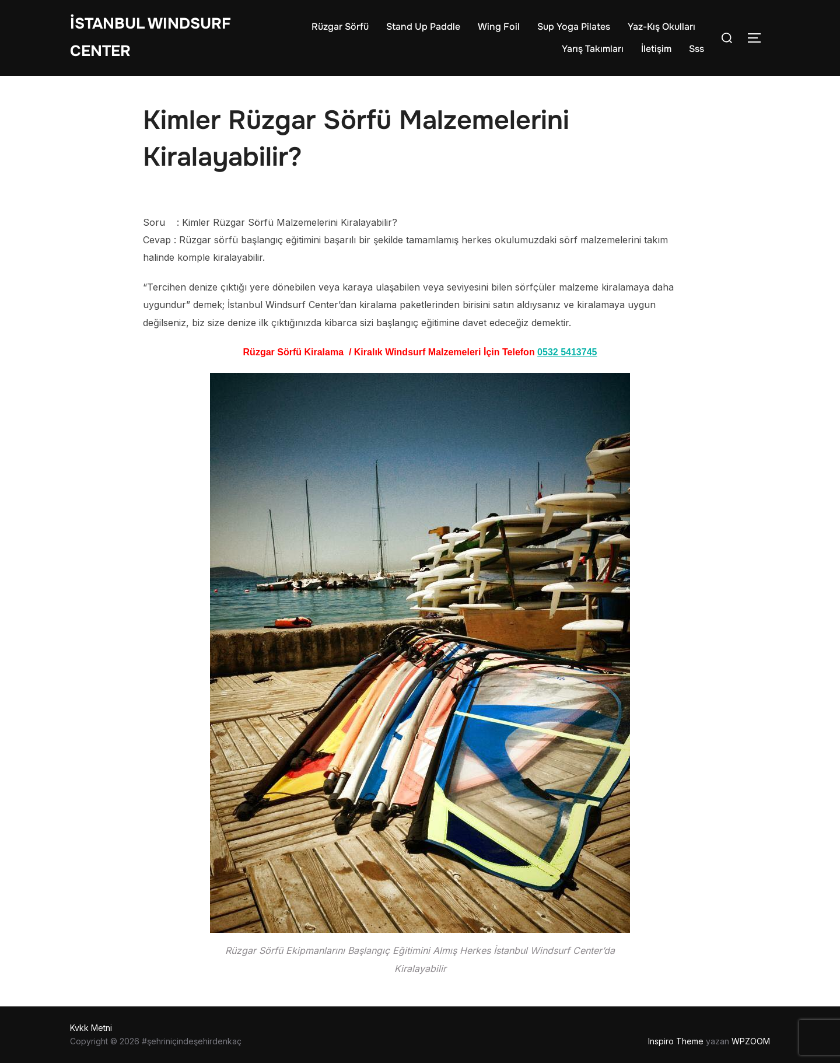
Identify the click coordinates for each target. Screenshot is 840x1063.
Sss (696, 49)
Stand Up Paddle (423, 26)
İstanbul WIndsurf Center (150, 37)
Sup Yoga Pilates (573, 26)
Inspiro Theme (676, 1041)
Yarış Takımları (593, 49)
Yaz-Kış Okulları (661, 26)
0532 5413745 (567, 352)
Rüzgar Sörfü (340, 26)
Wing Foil (499, 26)
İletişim (656, 49)
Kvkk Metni (91, 1028)
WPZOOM (751, 1041)
